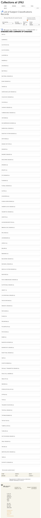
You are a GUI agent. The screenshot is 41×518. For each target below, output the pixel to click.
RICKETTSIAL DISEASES (7, 352)
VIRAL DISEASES (5, 441)
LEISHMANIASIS (5, 238)
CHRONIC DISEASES (6, 107)
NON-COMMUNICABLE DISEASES (9, 279)
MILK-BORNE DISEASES (7, 258)
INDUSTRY (31, 30)
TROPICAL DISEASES (6, 410)
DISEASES (4, 149)
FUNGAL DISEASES (6, 185)
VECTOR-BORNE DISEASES (8, 436)
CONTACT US (17, 487)
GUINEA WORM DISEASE (7, 201)
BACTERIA (4, 71)
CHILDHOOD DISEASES (7, 97)
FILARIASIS (4, 180)
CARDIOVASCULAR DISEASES (8, 91)
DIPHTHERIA (4, 138)
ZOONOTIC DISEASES (6, 462)
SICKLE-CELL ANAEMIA (7, 373)
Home (5, 6)
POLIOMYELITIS (5, 326)
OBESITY (4, 290)
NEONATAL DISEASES (6, 264)
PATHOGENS (4, 311)
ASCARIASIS (4, 65)
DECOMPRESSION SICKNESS (8, 123)
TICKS (3, 399)
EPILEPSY (4, 170)
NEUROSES (4, 274)
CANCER (3, 86)
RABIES (3, 337)
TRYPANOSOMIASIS (6, 415)
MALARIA (4, 248)
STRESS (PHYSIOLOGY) (7, 389)
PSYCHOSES (4, 332)
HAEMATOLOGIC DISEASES (8, 206)
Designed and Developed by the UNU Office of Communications (10, 513)
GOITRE (3, 191)
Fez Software (21, 480)
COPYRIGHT (34, 488)
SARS (3, 358)
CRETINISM (4, 118)
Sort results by (5, 22)
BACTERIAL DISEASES (6, 76)
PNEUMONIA (4, 321)
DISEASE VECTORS (6, 144)
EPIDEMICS (4, 165)
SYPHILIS (4, 394)
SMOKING (4, 384)
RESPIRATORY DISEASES (7, 347)
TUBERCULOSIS (5, 425)
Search (23, 6)
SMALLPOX (4, 378)
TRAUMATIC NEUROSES (7, 405)
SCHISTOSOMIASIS (6, 363)
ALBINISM (4, 39)
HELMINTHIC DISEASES (7, 211)
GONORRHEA (5, 196)
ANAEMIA (4, 60)
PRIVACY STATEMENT (32, 487)
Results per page (25, 23)
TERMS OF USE (17, 488)
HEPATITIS (4, 217)
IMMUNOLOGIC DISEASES (7, 227)
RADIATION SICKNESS (6, 342)
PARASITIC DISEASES (6, 305)
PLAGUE (3, 316)
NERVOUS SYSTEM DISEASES (8, 269)
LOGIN (37, 8)
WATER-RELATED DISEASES (8, 452)
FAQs (32, 6)
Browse (14, 6)
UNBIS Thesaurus (19, 30)
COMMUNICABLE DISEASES (8, 112)
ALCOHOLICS (5, 44)
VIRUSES (4, 446)
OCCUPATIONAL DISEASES (8, 295)
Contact (31, 475)
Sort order (17, 22)
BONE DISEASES (5, 81)
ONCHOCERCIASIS (6, 300)
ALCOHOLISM (5, 50)
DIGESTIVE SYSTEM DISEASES (8, 133)
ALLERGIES (4, 55)
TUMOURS (4, 431)
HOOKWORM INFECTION (7, 222)
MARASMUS (4, 253)
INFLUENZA (4, 232)
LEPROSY (4, 243)
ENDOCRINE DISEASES (7, 159)
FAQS (16, 475)
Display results (30, 23)
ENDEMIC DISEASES (6, 154)
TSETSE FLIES (5, 420)
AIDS (3, 34)
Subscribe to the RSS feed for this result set (31, 19)
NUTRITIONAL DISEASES (7, 285)
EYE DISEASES (5, 175)
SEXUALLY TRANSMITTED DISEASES (10, 368)
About (5, 8)
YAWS (3, 457)
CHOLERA (4, 102)
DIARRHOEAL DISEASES (7, 128)
